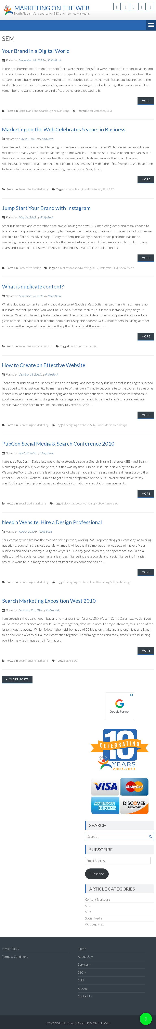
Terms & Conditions (15, 957)
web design (120, 425)
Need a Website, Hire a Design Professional (52, 522)
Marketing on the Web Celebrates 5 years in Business (64, 129)
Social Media (126, 268)
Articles (82, 988)
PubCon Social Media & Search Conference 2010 (58, 443)
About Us (84, 957)
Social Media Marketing (32, 503)
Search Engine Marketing (54, 111)
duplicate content (80, 346)
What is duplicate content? (33, 286)
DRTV (95, 268)
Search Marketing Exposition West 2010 (49, 600)
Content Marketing (29, 268)
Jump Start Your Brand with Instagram (46, 208)
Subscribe (97, 874)
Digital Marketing (28, 111)
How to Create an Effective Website (44, 365)
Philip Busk (54, 60)
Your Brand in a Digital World (36, 51)
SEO (111, 189)
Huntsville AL (73, 189)
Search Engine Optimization (35, 346)
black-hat (69, 503)
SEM (109, 111)
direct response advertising (74, 268)
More (146, 101)
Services (83, 964)
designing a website (77, 425)
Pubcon (100, 503)
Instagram (105, 268)
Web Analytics (94, 925)
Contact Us (85, 996)
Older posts (18, 679)
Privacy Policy (10, 949)
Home (82, 949)
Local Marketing (95, 111)
